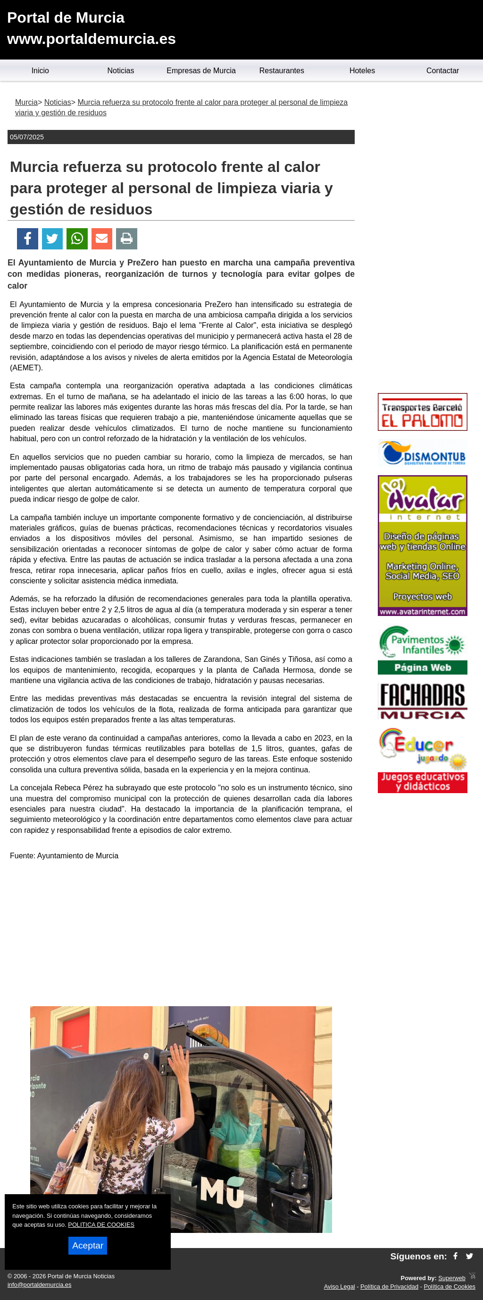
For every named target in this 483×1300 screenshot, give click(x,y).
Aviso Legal (339, 1286)
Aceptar (87, 1245)
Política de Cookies (449, 1286)
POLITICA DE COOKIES (101, 1224)
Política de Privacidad (389, 1286)
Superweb (452, 1278)
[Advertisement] (181, 935)
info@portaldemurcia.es (39, 1284)
